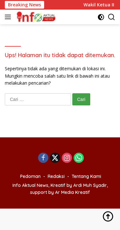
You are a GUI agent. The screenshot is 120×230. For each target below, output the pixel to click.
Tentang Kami (86, 176)
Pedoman (30, 176)
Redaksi (56, 176)
